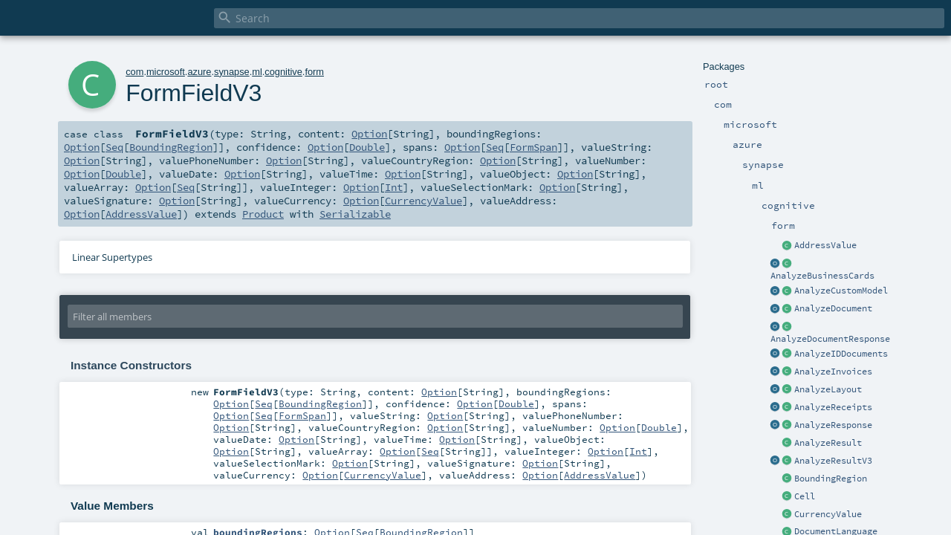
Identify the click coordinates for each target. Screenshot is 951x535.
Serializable (355, 214)
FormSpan (533, 147)
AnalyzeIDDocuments (841, 353)
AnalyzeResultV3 (833, 460)
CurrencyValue (828, 514)
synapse (232, 71)
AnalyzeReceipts (833, 407)
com (134, 71)
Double (367, 147)
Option (369, 133)
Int (394, 187)
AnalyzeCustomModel (841, 290)
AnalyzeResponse (833, 425)
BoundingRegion (830, 478)
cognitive (283, 71)
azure (199, 71)
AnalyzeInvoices (833, 371)
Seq (114, 147)
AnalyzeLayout (828, 389)
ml (257, 71)
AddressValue (825, 245)
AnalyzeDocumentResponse (830, 339)
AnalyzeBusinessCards (822, 275)
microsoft (165, 71)
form (314, 71)
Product (263, 214)
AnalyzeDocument (833, 308)
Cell (804, 496)
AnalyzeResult (828, 443)
